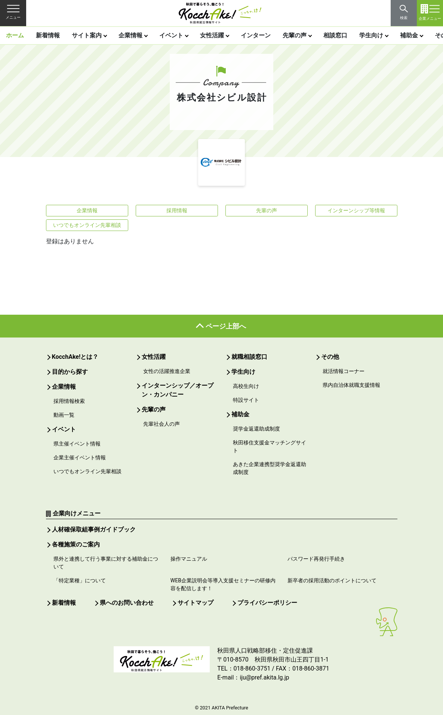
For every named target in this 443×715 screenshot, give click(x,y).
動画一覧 (63, 415)
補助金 (409, 35)
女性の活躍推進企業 (166, 371)
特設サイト (246, 400)
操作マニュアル (188, 559)
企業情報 (130, 35)
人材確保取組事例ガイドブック (94, 529)
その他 (330, 356)
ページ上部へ (226, 326)
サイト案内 (87, 35)
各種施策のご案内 (76, 544)
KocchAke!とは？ (75, 356)
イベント (171, 35)
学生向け (371, 35)
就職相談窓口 (249, 356)
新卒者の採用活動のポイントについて (331, 580)
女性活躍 (212, 35)
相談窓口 (335, 35)
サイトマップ (195, 602)
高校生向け (246, 386)
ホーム (15, 35)
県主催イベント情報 (77, 444)
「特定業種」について (79, 580)
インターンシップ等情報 (356, 210)
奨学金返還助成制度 (256, 429)
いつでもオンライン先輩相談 (87, 225)
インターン (256, 35)
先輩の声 (295, 35)
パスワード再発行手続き (316, 559)
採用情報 (176, 210)
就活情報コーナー (343, 371)
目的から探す (70, 371)
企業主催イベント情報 (79, 457)
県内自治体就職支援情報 (351, 385)
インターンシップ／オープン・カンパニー (177, 390)
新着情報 (48, 35)
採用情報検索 (69, 401)
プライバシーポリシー (267, 602)
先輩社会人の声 (161, 424)
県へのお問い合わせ (127, 602)
